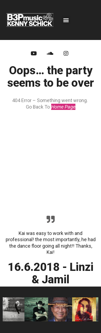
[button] (65, 19)
